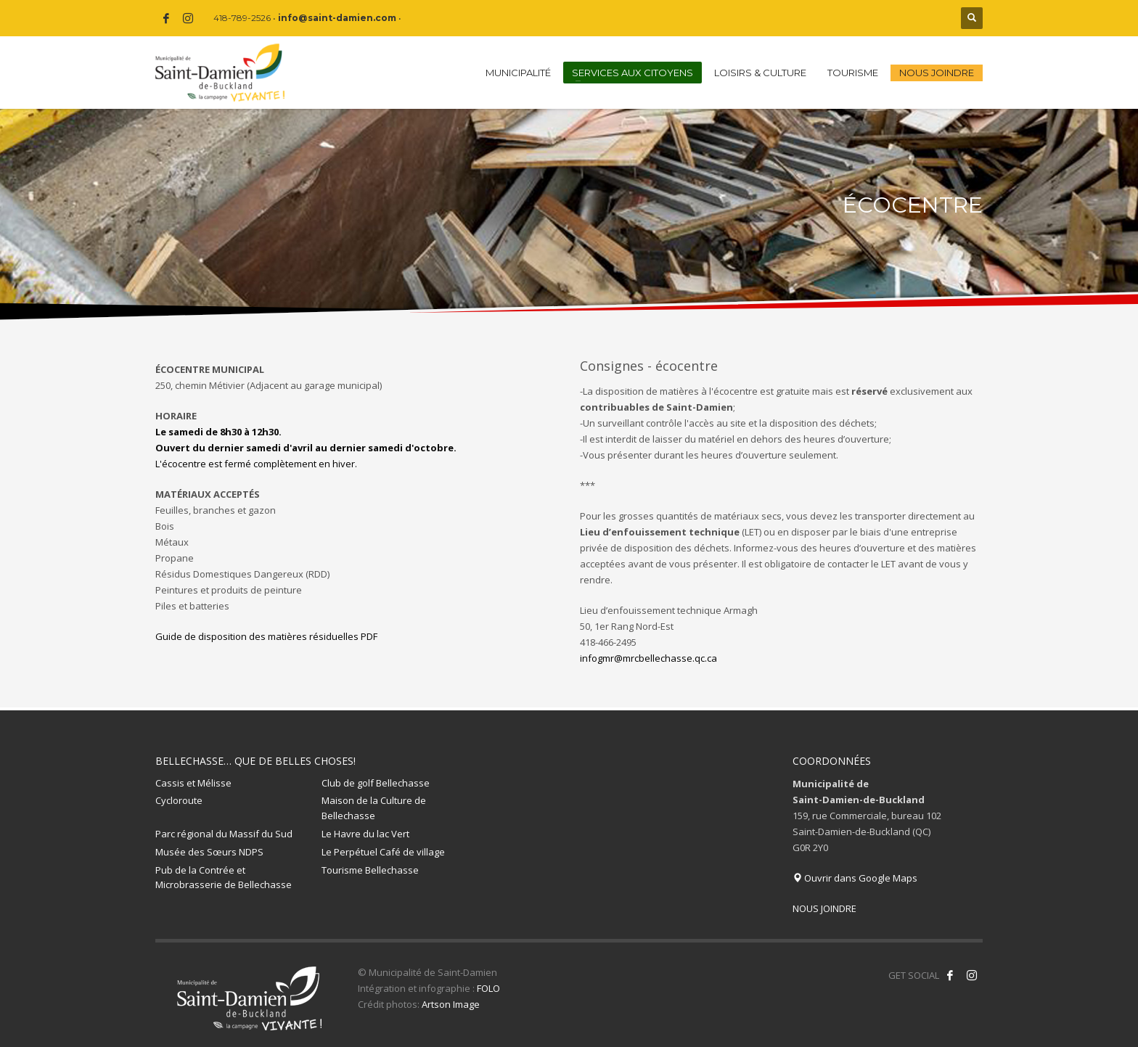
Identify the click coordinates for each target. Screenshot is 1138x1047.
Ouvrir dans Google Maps (855, 877)
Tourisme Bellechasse (370, 869)
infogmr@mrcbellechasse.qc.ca (648, 658)
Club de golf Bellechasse (376, 782)
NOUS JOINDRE (824, 908)
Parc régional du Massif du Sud (223, 833)
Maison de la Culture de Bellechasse (374, 808)
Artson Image (451, 1004)
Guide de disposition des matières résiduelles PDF (266, 636)
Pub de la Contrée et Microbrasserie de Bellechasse (223, 877)
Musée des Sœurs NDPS (209, 851)
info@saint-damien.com (337, 17)
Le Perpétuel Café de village (383, 851)
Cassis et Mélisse (193, 782)
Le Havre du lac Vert (365, 833)
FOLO (488, 988)
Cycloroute (178, 800)
